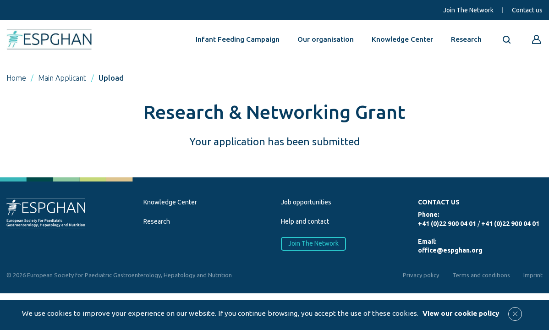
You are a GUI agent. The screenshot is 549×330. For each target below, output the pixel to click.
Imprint (533, 275)
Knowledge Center (402, 39)
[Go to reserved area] (537, 39)
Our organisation (325, 39)
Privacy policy (421, 275)
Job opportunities (306, 202)
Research (466, 39)
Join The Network (468, 10)
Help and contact (305, 221)
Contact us (527, 10)
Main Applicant (62, 78)
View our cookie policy (461, 313)
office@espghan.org (450, 250)
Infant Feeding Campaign (238, 39)
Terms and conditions (481, 275)
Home (16, 78)
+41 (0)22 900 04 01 (447, 223)
